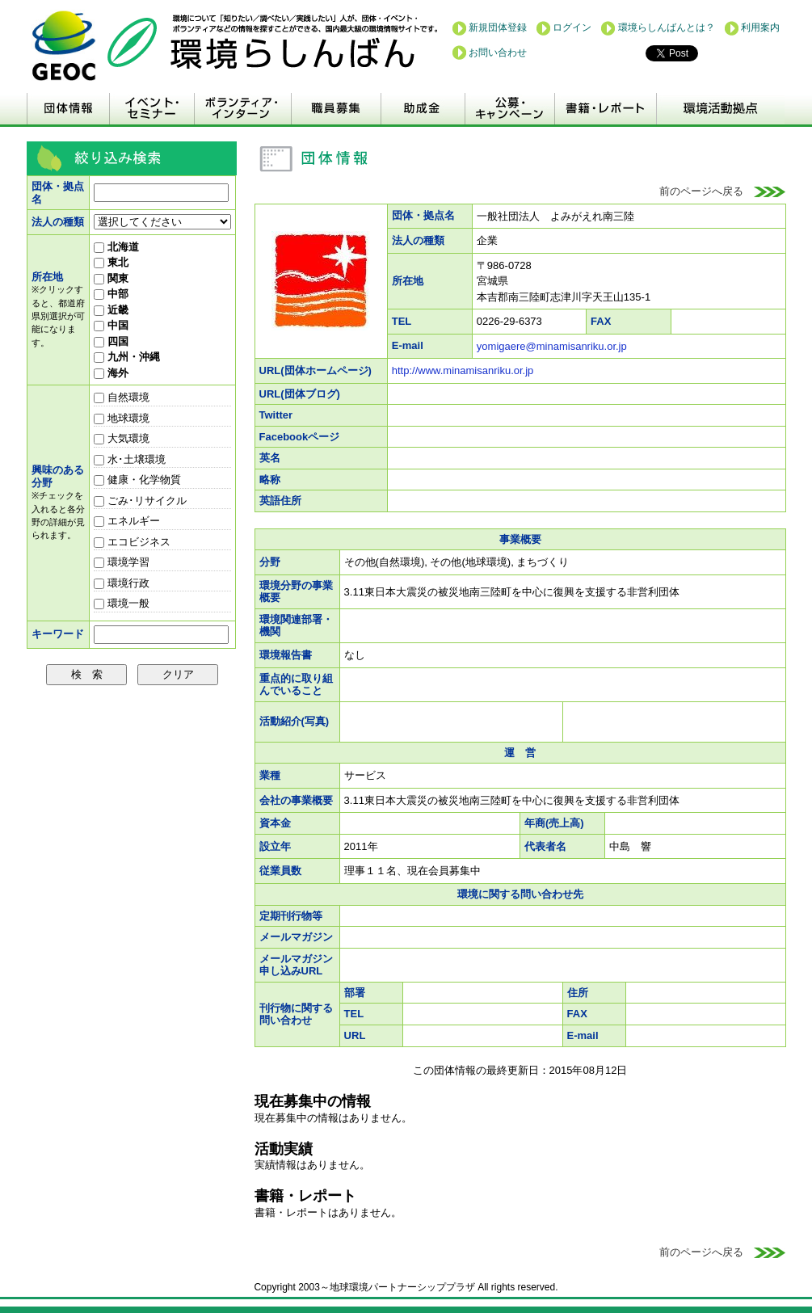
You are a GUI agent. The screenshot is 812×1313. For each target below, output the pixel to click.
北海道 (116, 247)
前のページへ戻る (722, 191)
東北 (111, 262)
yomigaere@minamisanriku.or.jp (552, 346)
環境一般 (121, 603)
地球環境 (121, 418)
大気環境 (121, 438)
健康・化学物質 (137, 479)
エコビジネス (132, 542)
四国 (111, 341)
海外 (111, 373)
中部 (111, 294)
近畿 (111, 310)
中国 (111, 325)
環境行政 (121, 583)
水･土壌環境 (130, 459)
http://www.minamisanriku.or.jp (463, 370)
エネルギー (127, 521)
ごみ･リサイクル (140, 500)
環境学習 (121, 562)
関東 (111, 278)
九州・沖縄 (127, 357)
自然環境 (121, 397)
